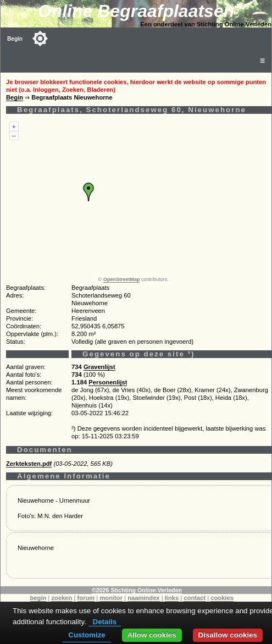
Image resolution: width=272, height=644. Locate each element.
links (172, 598)
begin (38, 598)
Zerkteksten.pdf (29, 463)
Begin (15, 39)
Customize (86, 635)
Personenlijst (107, 382)
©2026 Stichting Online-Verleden (137, 590)
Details (105, 622)
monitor (111, 598)
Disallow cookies (227, 635)
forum (86, 598)
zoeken (61, 598)
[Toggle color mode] (40, 38)
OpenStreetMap (121, 279)
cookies (222, 598)
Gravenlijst (99, 367)
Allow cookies (151, 635)
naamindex (143, 598)
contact (195, 598)
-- (14, 135)
